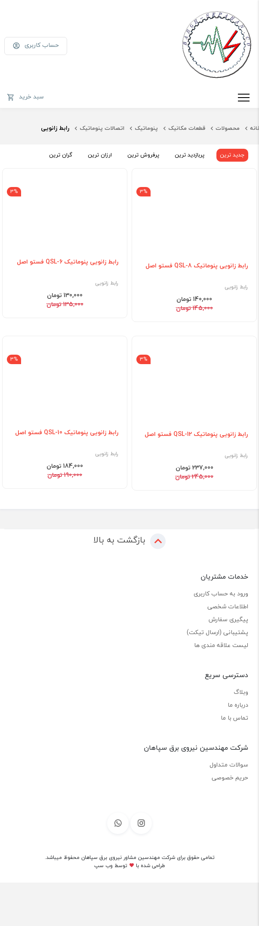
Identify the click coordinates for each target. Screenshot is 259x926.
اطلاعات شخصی (227, 606)
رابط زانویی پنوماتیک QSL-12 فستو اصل (196, 434)
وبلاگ (241, 692)
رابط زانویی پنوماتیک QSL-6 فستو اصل (67, 262)
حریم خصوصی (230, 777)
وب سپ (103, 865)
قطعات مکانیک (186, 128)
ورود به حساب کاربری (221, 593)
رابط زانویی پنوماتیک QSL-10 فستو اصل (66, 432)
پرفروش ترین (143, 154)
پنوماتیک (146, 128)
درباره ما (238, 704)
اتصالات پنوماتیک (102, 128)
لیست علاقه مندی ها (221, 645)
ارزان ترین (100, 154)
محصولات (228, 128)
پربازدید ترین (189, 154)
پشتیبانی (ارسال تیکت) (217, 632)
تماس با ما (234, 717)
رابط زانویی (236, 287)
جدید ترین (232, 154)
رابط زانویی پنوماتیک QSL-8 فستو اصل (196, 266)
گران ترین (60, 154)
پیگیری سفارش (228, 619)
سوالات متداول (229, 764)
